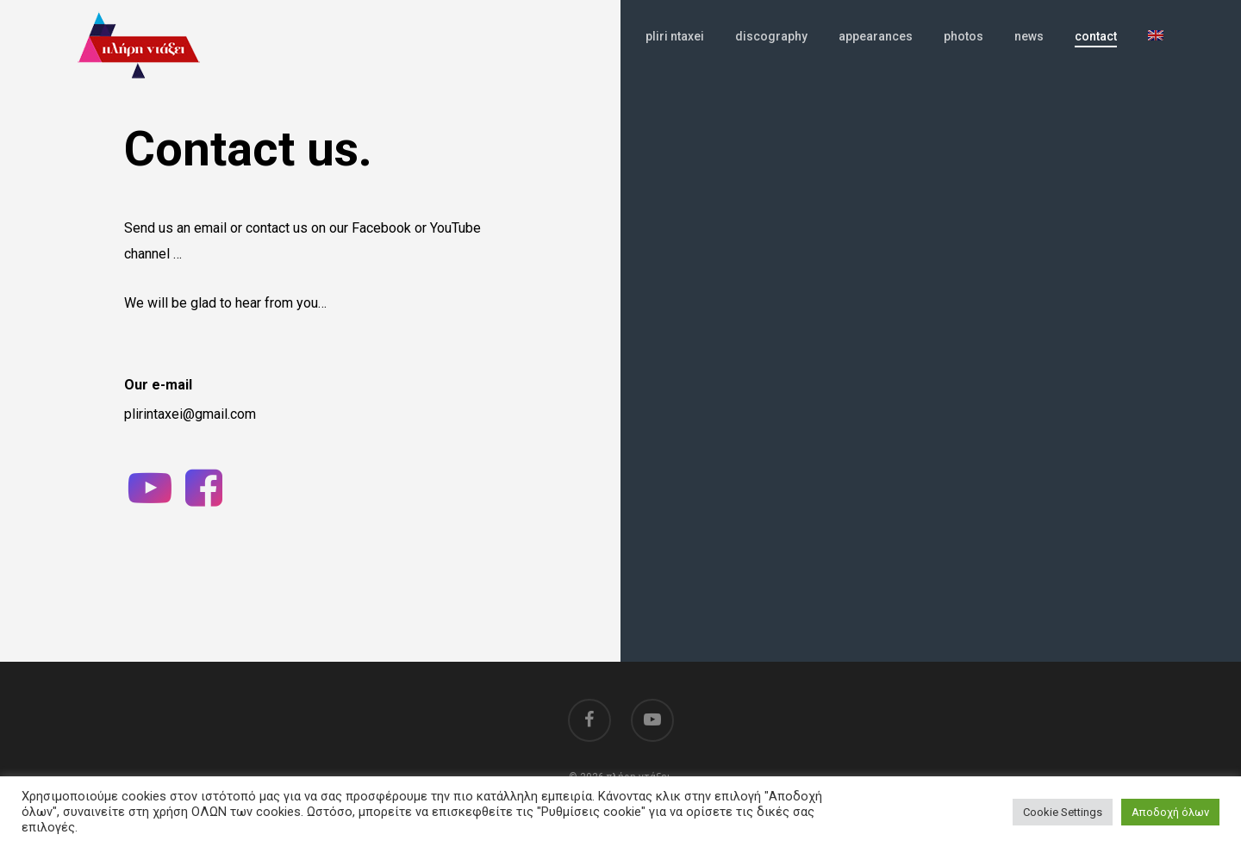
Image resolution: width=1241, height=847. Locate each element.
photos (963, 53)
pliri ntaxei (674, 53)
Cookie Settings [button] (1062, 812)
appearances (876, 53)
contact (1096, 53)
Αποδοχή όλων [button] (1170, 812)
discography (771, 53)
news (1029, 53)
